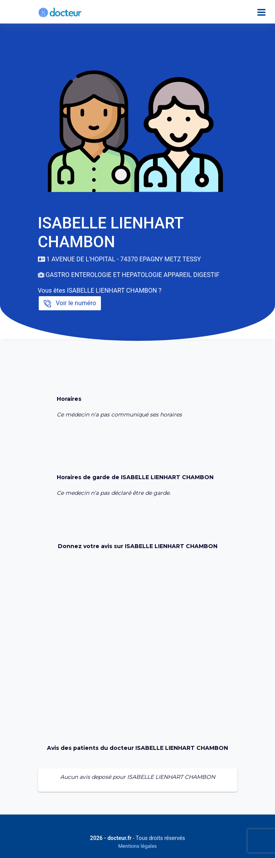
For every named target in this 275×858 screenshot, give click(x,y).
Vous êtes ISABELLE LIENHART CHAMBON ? (100, 290)
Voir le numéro (69, 303)
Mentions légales (137, 846)
